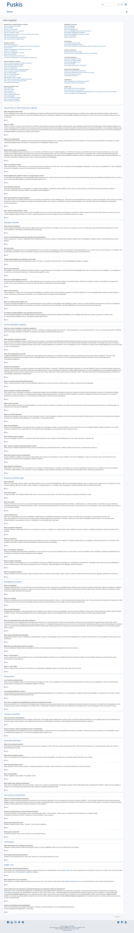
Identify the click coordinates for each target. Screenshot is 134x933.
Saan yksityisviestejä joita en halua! (73, 44)
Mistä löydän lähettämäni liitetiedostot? (74, 83)
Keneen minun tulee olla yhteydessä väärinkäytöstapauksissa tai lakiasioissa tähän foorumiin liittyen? (90, 91)
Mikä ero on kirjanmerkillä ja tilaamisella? (75, 71)
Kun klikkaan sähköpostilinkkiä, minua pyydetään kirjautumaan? (20, 57)
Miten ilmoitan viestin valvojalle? (12, 77)
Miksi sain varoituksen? (10, 76)
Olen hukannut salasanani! (11, 36)
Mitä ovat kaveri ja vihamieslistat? (73, 51)
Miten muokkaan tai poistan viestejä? (13, 64)
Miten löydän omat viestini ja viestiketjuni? (75, 65)
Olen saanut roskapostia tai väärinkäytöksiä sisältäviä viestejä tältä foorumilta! (84, 46)
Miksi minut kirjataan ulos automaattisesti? (15, 37)
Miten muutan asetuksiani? (11, 44)
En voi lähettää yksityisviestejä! (72, 43)
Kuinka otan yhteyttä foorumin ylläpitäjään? (75, 93)
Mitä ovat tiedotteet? (9, 96)
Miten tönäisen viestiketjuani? (11, 82)
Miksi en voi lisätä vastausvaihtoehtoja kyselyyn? (16, 69)
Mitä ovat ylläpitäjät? (69, 26)
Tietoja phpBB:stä (21, 872)
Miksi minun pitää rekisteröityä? (12, 26)
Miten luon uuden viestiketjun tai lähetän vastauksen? (18, 63)
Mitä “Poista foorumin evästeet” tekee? (14, 39)
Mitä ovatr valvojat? (69, 27)
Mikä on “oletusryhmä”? (70, 36)
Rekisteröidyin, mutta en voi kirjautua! (14, 31)
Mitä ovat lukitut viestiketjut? (11, 99)
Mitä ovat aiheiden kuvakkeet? (12, 101)
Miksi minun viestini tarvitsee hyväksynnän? (15, 81)
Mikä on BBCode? (8, 88)
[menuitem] (125, 4)
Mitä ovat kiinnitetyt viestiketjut (12, 97)
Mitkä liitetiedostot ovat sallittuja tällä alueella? (76, 81)
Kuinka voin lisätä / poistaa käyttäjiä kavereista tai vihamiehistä (81, 53)
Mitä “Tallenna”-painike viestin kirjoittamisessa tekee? (18, 79)
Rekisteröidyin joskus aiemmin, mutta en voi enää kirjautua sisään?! (21, 34)
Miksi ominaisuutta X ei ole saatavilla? (74, 90)
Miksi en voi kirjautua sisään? (11, 32)
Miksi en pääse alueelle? (10, 72)
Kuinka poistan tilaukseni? (71, 75)
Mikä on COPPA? (8, 27)
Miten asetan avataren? (10, 54)
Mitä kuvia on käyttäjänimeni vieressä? (14, 52)
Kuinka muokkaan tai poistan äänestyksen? (15, 71)
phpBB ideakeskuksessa (72, 881)
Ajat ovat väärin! (8, 47)
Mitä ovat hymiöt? (8, 91)
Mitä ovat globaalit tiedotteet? (12, 94)
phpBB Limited (66, 870)
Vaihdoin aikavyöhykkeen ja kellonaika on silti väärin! (18, 49)
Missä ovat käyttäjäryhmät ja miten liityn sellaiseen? (77, 31)
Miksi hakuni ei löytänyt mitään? (72, 60)
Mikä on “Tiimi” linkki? (70, 37)
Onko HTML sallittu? (9, 89)
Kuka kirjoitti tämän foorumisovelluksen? (75, 88)
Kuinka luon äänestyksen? (10, 68)
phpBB (41, 272)
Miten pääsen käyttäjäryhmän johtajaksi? (74, 32)
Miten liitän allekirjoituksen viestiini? (13, 66)
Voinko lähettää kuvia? (10, 92)
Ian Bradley (71, 926)
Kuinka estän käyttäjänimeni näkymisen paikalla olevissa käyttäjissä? (22, 46)
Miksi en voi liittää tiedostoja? (12, 74)
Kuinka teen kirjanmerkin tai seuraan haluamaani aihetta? (79, 72)
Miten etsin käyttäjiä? (69, 63)
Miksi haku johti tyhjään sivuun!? (72, 62)
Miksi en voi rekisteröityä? (11, 29)
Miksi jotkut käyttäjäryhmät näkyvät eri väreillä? (76, 34)
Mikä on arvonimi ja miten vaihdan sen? (14, 56)
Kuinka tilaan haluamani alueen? (72, 74)
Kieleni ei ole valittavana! (10, 51)
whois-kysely (7, 892)
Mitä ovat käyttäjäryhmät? (71, 29)
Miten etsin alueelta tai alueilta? (72, 59)
